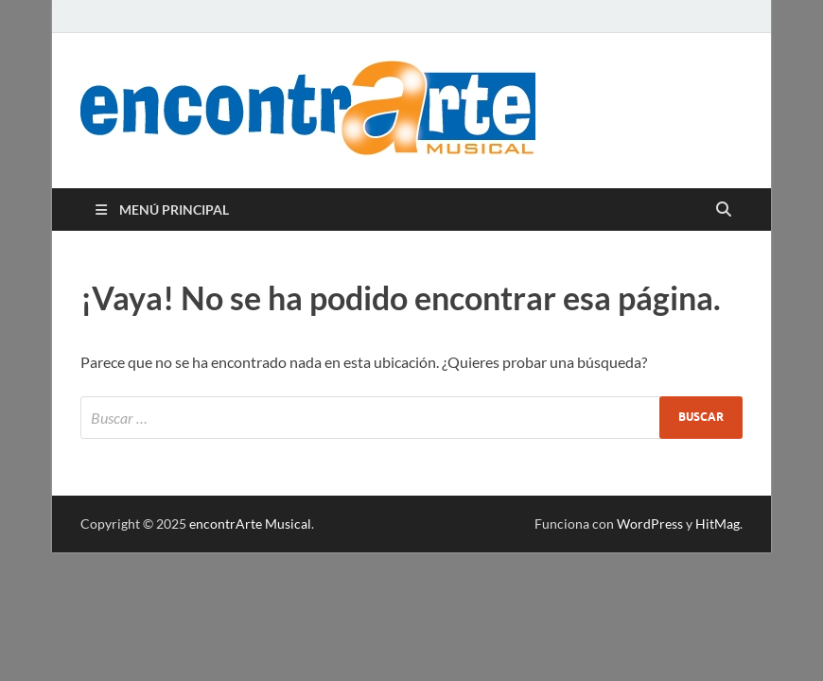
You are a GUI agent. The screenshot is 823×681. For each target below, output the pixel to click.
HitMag (717, 523)
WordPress (650, 523)
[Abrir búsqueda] (723, 210)
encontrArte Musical (250, 523)
